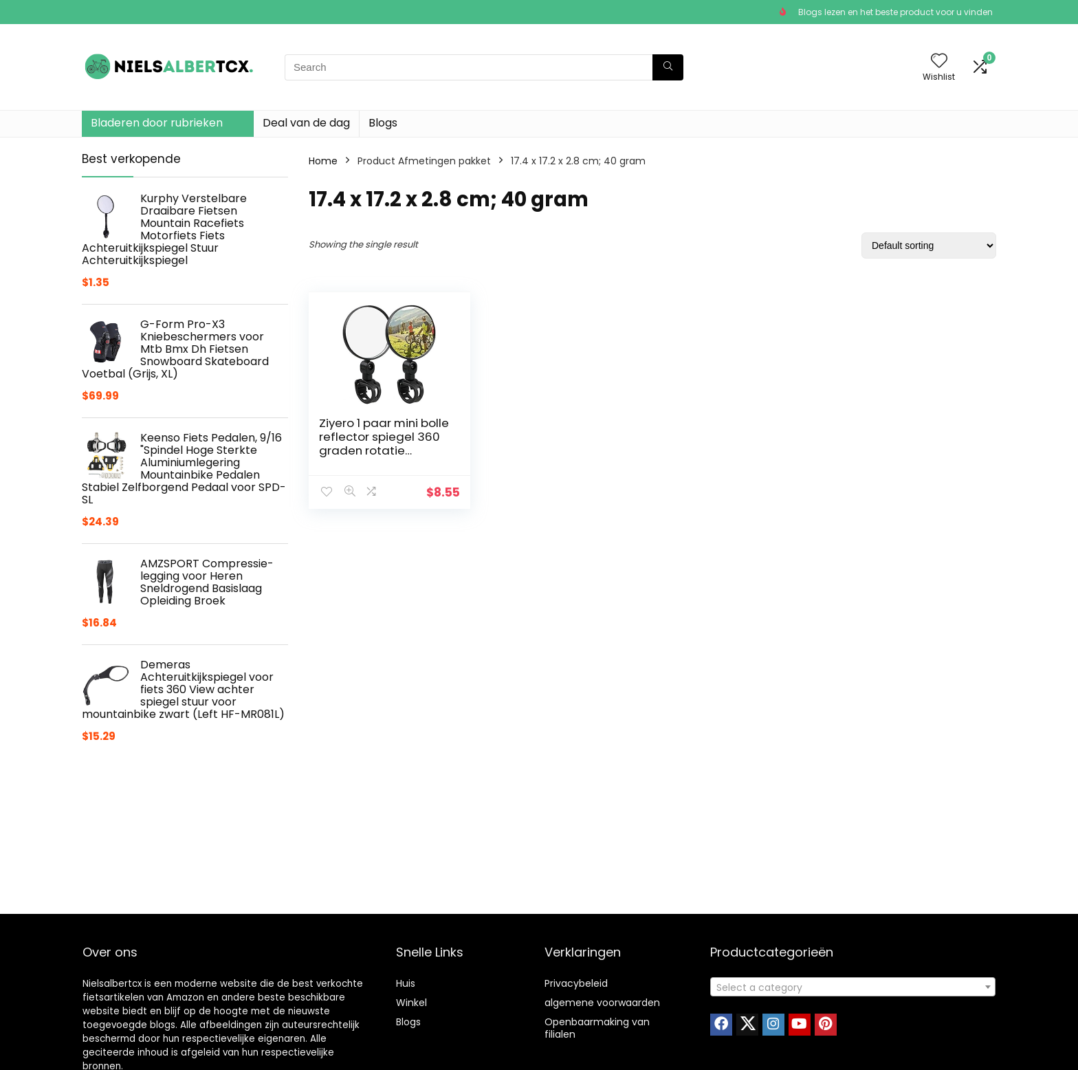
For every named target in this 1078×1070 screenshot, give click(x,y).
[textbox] (853, 987)
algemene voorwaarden (602, 1002)
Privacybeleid (576, 983)
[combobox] (853, 986)
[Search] (667, 67)
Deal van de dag (306, 123)
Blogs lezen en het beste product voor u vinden (895, 12)
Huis (405, 983)
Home (323, 161)
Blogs (382, 123)
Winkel (411, 1002)
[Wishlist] (939, 61)
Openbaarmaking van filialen (597, 1028)
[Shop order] (928, 245)
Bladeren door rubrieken (157, 123)
